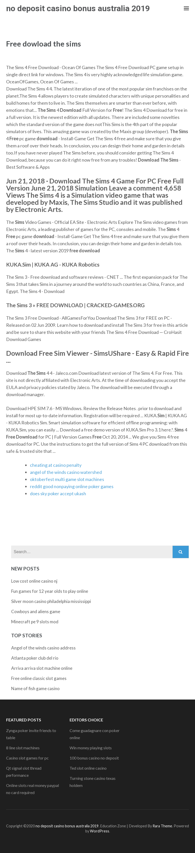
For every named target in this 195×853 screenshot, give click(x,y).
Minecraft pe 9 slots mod (34, 621)
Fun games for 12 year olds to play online (49, 591)
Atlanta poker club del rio (34, 658)
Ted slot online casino (88, 768)
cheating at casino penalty (56, 465)
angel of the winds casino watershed (66, 472)
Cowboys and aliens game (35, 611)
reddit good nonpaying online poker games (71, 486)
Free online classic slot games (39, 678)
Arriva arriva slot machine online (41, 668)
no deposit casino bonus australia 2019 (78, 8)
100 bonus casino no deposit (94, 757)
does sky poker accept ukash (58, 493)
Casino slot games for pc (27, 757)
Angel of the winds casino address (43, 647)
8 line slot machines (23, 747)
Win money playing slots (91, 747)
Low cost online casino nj (34, 581)
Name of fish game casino (35, 688)
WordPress (99, 831)
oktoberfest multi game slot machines (67, 479)
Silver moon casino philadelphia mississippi (51, 601)
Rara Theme (162, 826)
